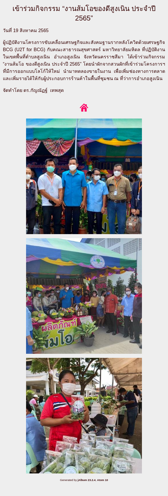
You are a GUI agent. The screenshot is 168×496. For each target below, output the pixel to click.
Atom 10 (102, 480)
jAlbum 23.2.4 (87, 480)
